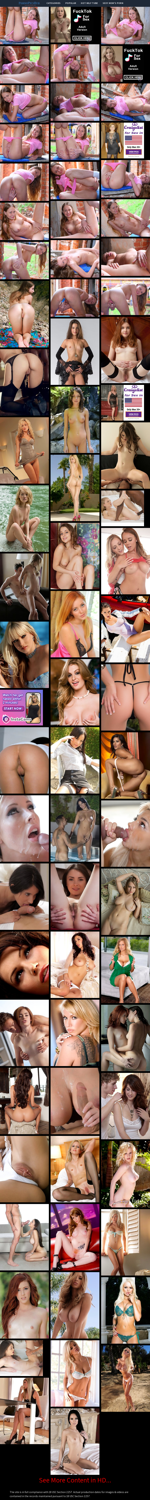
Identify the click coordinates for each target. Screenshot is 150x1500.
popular (70, 3)
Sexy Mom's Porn (113, 3)
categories (53, 3)
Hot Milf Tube (89, 3)
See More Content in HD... (75, 1479)
